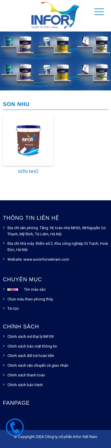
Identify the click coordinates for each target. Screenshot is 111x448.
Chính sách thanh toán (26, 375)
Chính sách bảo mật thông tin (32, 346)
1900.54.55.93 (15, 430)
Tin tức (13, 308)
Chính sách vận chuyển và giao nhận (37, 365)
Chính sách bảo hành (25, 385)
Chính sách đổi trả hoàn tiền (30, 355)
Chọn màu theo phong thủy (30, 299)
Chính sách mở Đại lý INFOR (30, 336)
